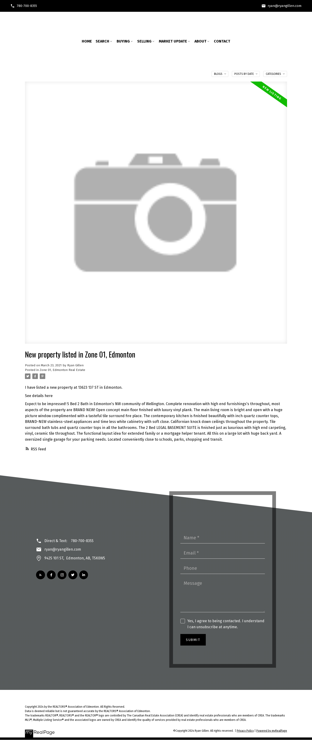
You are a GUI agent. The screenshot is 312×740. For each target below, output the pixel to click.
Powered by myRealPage (271, 730)
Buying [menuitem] (123, 41)
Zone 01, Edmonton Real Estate (62, 370)
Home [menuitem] (87, 41)
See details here (39, 396)
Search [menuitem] (102, 41)
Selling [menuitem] (144, 41)
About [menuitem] (200, 41)
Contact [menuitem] (222, 41)
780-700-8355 (28, 6)
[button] (24, 6)
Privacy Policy (245, 730)
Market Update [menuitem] (173, 41)
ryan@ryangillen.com (285, 6)
